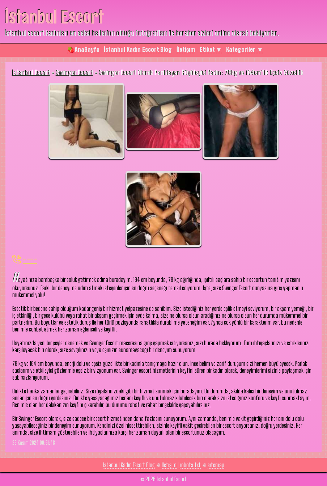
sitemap (216, 464)
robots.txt (190, 464)
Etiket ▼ (211, 49)
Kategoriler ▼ (244, 49)
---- (30, 259)
